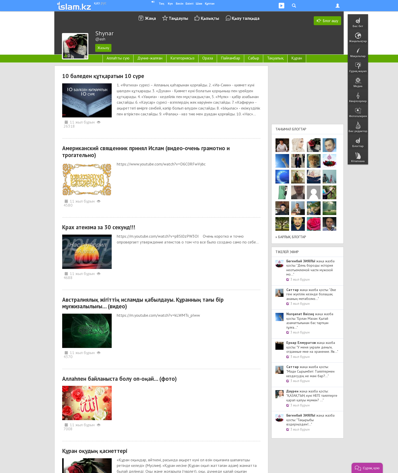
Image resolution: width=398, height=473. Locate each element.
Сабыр (253, 57)
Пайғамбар (230, 57)
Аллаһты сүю (118, 57)
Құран (296, 57)
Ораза (207, 57)
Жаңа (150, 18)
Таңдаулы (178, 18)
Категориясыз (182, 57)
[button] (367, 468)
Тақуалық (275, 57)
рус (103, 2)
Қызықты (210, 18)
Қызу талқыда (245, 18)
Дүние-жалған (149, 57)
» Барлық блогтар (290, 237)
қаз (97, 2)
